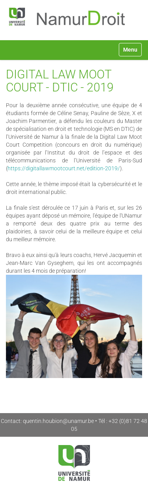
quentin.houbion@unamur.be (58, 421)
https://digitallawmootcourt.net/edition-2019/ (63, 168)
